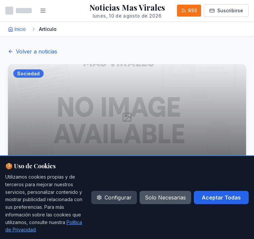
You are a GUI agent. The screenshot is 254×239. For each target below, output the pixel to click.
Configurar (114, 197)
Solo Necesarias (165, 197)
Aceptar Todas (221, 197)
